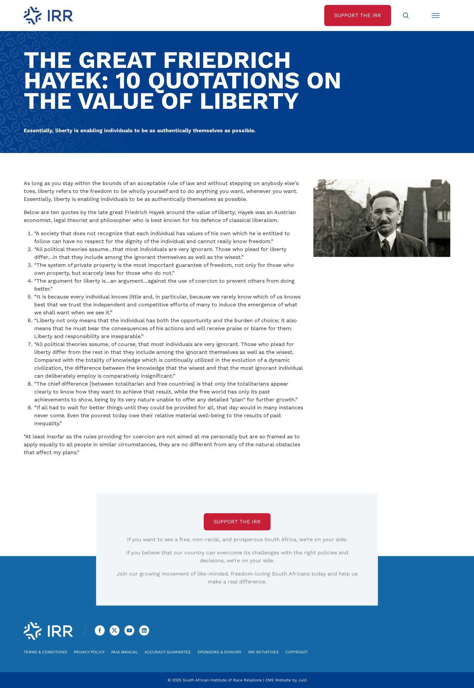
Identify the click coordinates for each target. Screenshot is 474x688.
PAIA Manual (124, 652)
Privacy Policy (89, 652)
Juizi (302, 680)
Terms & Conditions (45, 652)
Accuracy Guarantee (168, 652)
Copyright (296, 652)
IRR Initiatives (263, 652)
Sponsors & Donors (219, 652)
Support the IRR (237, 521)
